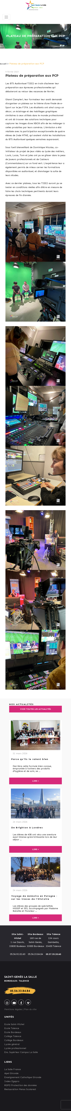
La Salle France (12, 1069)
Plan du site (30, 1009)
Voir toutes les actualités (35, 709)
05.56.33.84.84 (20, 991)
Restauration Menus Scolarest (20, 1089)
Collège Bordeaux (13, 1040)
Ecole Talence (11, 1028)
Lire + (35, 781)
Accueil (3, 64)
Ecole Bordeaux (12, 1032)
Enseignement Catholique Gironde (22, 1077)
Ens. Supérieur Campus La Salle (21, 1052)
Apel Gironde (11, 1073)
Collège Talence (12, 1036)
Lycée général (11, 1044)
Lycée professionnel (15, 1048)
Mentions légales (13, 1009)
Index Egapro (11, 1081)
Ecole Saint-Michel (14, 1024)
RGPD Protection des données (20, 1085)
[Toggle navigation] (6, 17)
